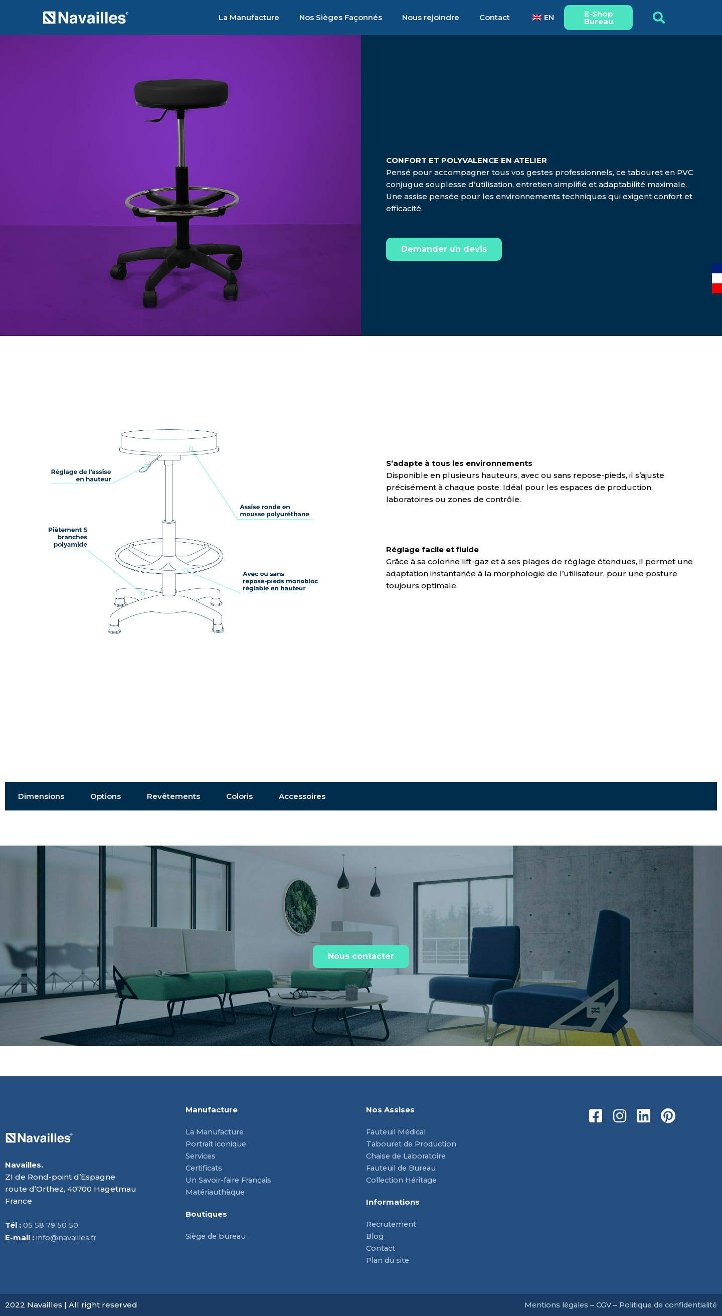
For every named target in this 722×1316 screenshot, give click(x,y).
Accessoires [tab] (302, 796)
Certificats (205, 1168)
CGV (596, 1304)
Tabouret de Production (414, 1143)
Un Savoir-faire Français (231, 1180)
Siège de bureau (218, 1236)
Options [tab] (105, 796)
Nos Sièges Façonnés (340, 17)
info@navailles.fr (67, 1237)
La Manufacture (249, 17)
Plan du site (389, 1260)
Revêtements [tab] (173, 796)
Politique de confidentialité (664, 1304)
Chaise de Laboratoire (408, 1156)
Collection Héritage (404, 1180)
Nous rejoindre (430, 17)
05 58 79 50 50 (51, 1225)
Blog (375, 1236)
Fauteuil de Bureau (404, 1168)
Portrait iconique (218, 1143)
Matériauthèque (218, 1192)
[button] (659, 18)
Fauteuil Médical (399, 1131)
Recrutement (392, 1224)
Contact (494, 17)
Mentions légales (546, 1304)
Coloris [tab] (239, 796)
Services (202, 1156)
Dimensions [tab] (41, 796)
